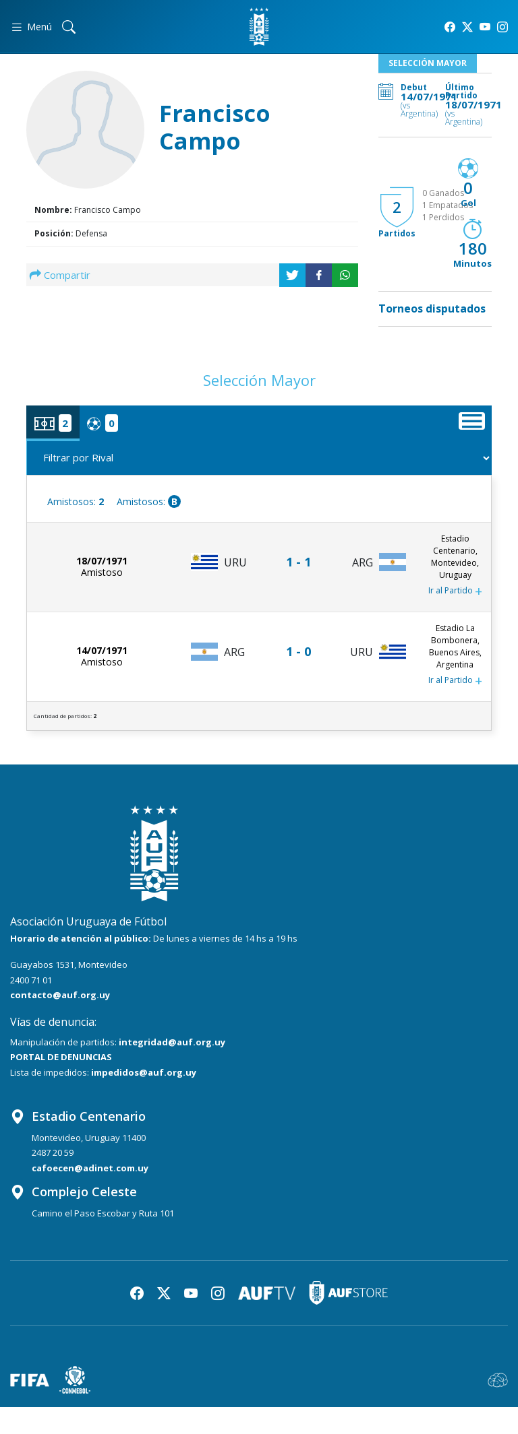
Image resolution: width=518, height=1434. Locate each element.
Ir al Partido (455, 591)
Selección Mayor (427, 63)
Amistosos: (75, 501)
